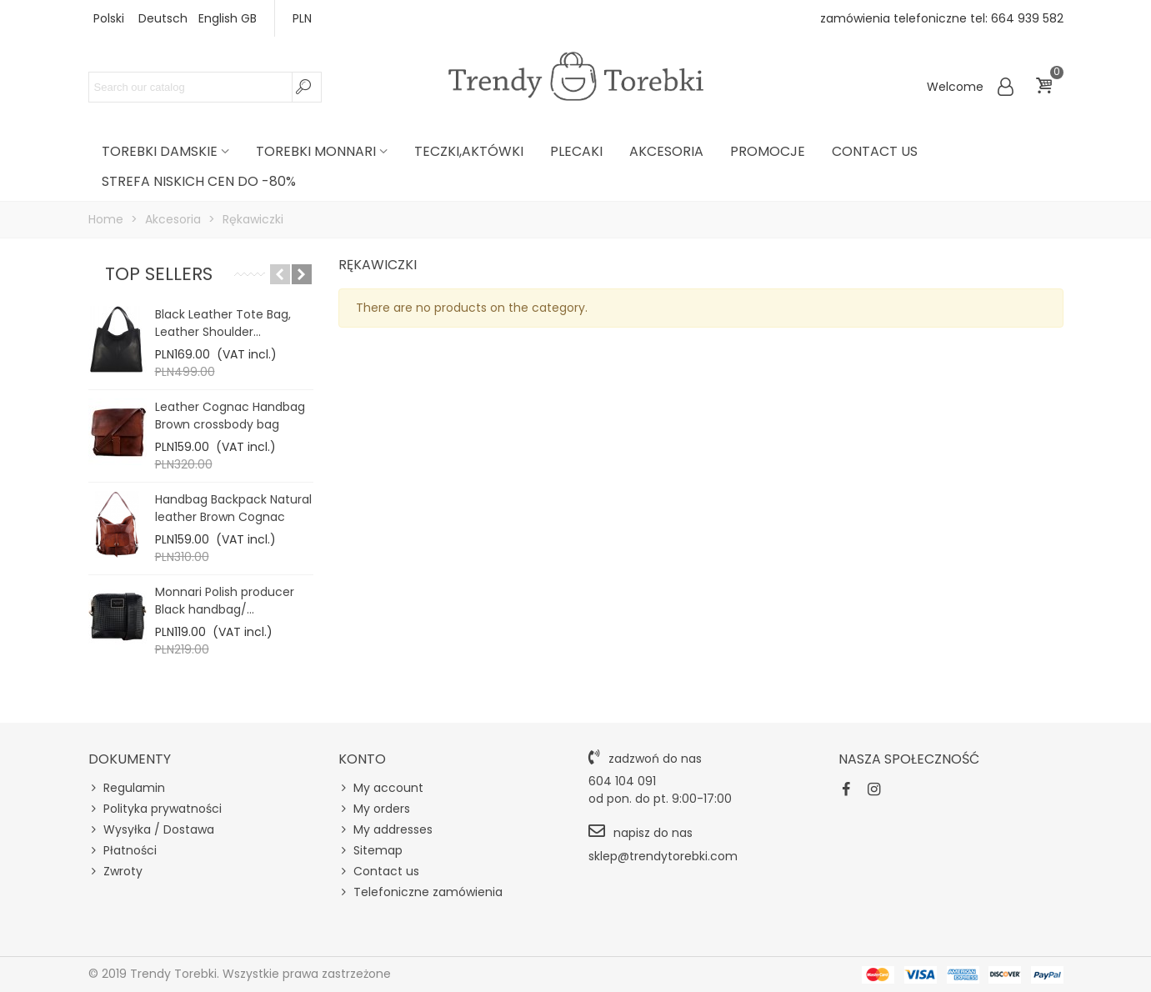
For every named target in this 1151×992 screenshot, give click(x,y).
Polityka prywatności (155, 809)
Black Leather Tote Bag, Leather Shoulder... (223, 323)
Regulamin (126, 788)
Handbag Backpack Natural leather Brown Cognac (233, 508)
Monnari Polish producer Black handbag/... (224, 601)
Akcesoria (666, 151)
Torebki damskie (160, 151)
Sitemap (370, 850)
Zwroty (115, 871)
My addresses (385, 830)
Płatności (122, 850)
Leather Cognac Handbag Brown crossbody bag (230, 415)
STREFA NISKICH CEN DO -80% (199, 181)
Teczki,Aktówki (468, 151)
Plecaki (576, 151)
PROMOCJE (767, 151)
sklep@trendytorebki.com (663, 856)
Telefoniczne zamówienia (420, 892)
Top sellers (159, 274)
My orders (374, 809)
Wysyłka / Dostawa (151, 830)
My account (380, 788)
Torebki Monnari (316, 151)
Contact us (875, 151)
